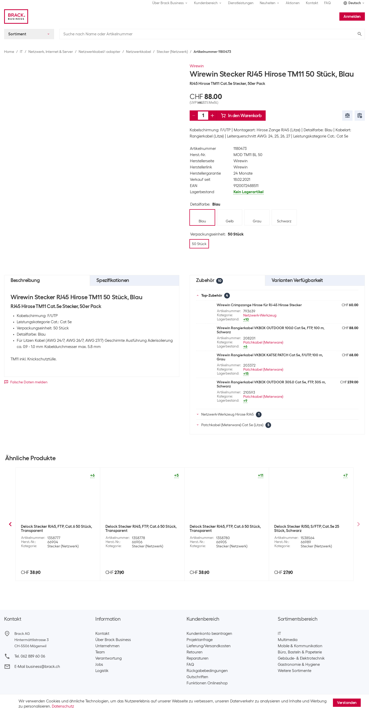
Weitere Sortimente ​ (295, 670)
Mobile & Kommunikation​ (300, 646)
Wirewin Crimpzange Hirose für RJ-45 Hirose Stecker (259, 305)
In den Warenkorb (241, 115)
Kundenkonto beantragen (209, 633)
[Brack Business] (16, 16)
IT (21, 52)
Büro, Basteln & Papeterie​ (300, 652)
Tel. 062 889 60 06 (29, 656)
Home (9, 52)
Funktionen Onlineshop (207, 683)
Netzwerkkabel (138, 52)
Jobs (99, 664)
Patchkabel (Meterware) (263, 342)
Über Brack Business (113, 639)
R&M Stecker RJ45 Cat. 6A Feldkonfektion (310, 526)
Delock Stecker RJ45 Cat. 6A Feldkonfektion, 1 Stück (214, 528)
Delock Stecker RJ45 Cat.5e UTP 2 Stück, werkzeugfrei (56, 528)
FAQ (327, 3)
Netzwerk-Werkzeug (259, 315)
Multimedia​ (287, 639)
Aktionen (293, 3)
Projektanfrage (200, 639)
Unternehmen (107, 646)
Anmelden (352, 16)
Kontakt (312, 3)
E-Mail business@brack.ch (37, 666)
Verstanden (347, 702)
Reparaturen (197, 658)
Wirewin (197, 66)
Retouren (195, 652)
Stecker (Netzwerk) (172, 52)
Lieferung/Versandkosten (209, 646)
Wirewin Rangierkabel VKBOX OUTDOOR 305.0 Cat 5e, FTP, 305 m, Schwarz (271, 384)
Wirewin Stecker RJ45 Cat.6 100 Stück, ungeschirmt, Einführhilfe (139, 528)
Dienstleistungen (241, 3)
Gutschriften (197, 677)
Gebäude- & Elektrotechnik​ (301, 658)
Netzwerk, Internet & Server (50, 52)
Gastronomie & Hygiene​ (299, 664)
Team (100, 652)
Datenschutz (63, 706)
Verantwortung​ (108, 658)
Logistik (101, 670)
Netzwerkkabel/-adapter (99, 52)
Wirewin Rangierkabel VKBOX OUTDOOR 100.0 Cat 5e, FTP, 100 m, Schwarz (270, 330)
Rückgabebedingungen (207, 670)
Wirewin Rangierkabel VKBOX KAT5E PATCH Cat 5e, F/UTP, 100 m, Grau (270, 357)
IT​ (279, 633)
